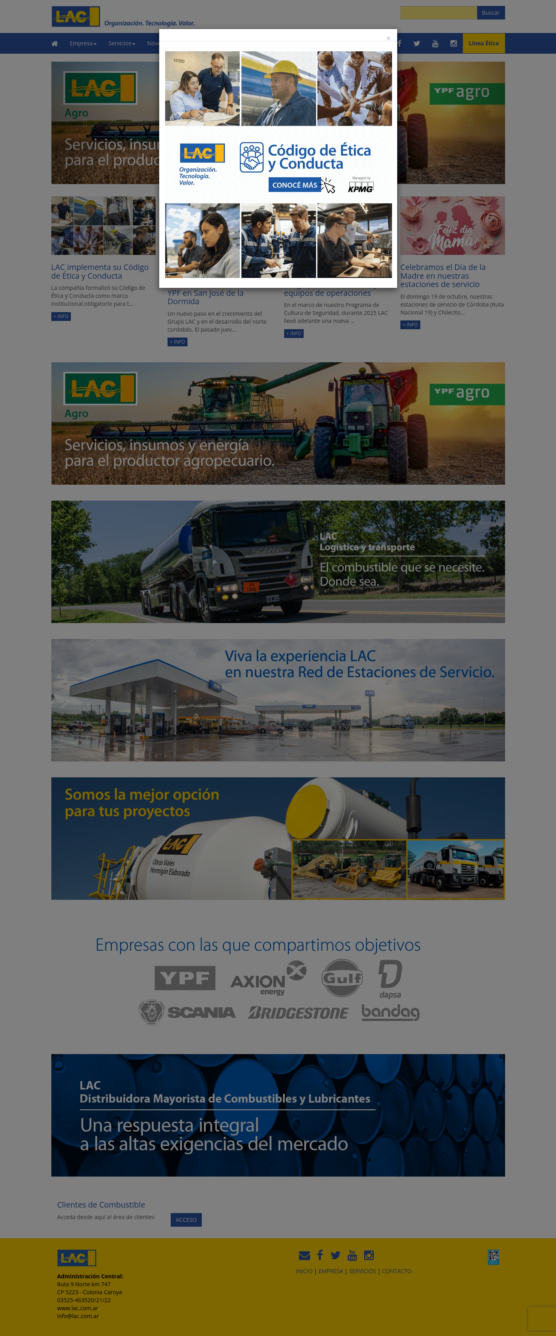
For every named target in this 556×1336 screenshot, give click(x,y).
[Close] (388, 38)
